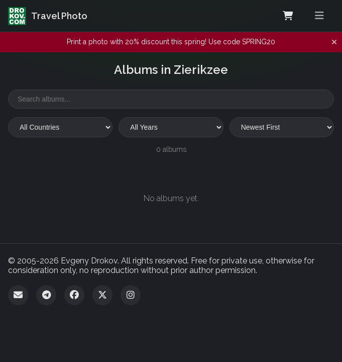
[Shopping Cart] (288, 16)
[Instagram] (131, 295)
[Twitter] (102, 295)
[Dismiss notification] (334, 42)
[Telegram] (46, 295)
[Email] (18, 295)
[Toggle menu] (319, 16)
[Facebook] (74, 295)
